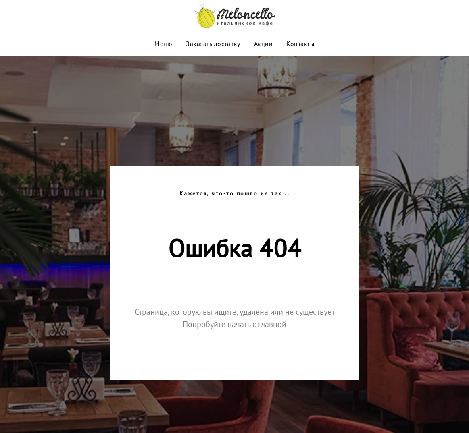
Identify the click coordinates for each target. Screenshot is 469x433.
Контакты (300, 44)
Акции (263, 44)
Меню (163, 44)
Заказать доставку (213, 44)
